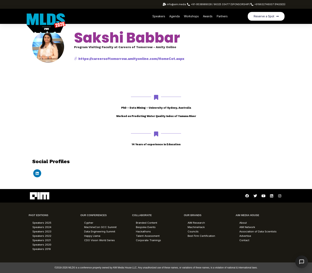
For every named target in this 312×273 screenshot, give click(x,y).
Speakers (158, 16)
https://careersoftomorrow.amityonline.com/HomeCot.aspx (129, 59)
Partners (222, 16)
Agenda (174, 16)
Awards (208, 16)
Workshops (191, 16)
